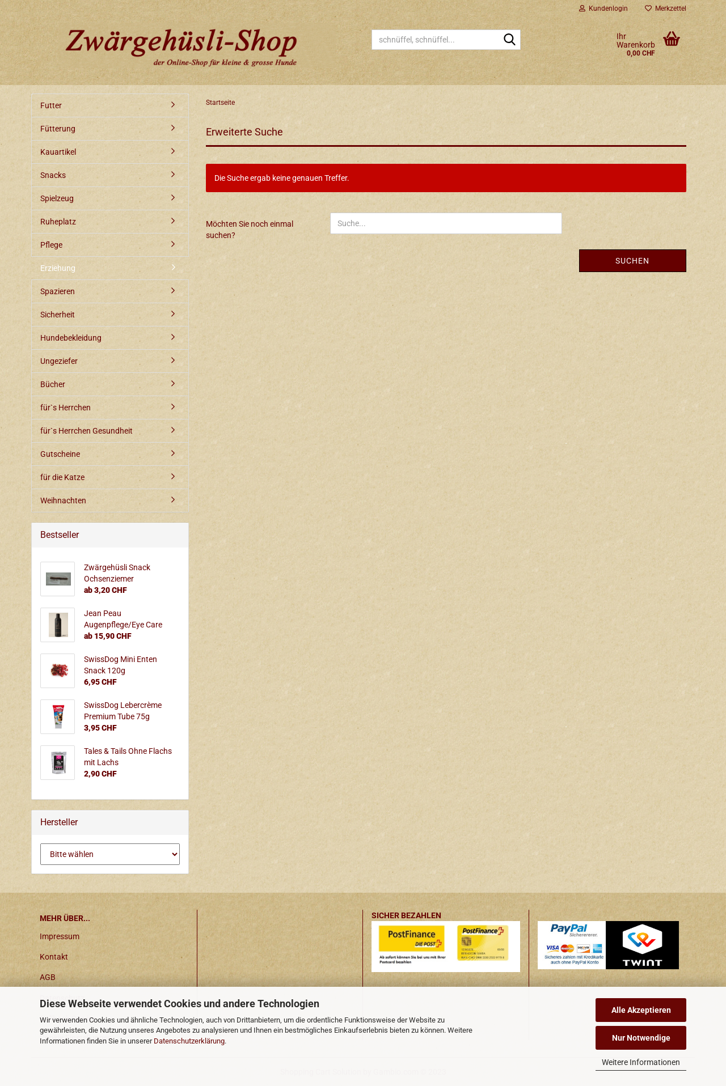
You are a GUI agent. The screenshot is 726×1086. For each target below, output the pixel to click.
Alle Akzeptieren (641, 1010)
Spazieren (57, 291)
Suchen (632, 260)
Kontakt (54, 956)
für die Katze (62, 477)
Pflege (51, 244)
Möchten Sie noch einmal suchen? (249, 229)
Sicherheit (57, 314)
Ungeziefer (59, 361)
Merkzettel (665, 8)
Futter (51, 105)
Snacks (53, 175)
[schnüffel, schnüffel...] (510, 40)
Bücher (52, 384)
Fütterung (57, 128)
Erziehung (57, 268)
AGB (48, 977)
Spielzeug (57, 198)
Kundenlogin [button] (603, 8)
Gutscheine (60, 454)
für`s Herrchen (65, 407)
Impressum (59, 936)
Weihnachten (63, 500)
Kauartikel (58, 151)
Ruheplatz (58, 221)
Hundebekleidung (71, 337)
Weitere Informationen (641, 1062)
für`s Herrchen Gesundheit (86, 430)
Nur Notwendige (641, 1037)
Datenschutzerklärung (189, 1041)
